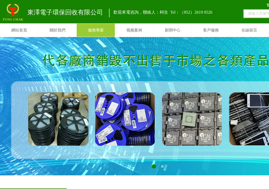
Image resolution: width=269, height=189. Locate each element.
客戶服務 (211, 30)
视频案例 (134, 30)
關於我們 (57, 30)
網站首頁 (19, 30)
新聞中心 (172, 30)
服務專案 (96, 30)
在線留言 (249, 30)
